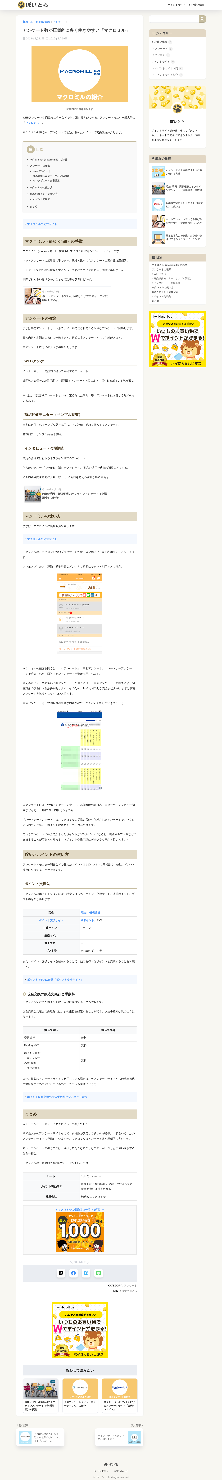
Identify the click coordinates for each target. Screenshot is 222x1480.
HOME (111, 1464)
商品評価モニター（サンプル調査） (52, 175)
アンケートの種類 (40, 165)
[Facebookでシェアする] (73, 1273)
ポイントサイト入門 (169, 69)
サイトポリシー (102, 1470)
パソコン (162, 55)
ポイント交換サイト (51, 920)
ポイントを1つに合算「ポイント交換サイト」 (55, 979)
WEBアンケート (42, 171)
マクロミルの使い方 (41, 187)
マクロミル (32, 122)
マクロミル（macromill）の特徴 (49, 159)
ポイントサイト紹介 (169, 75)
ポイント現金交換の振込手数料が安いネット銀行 (57, 1096)
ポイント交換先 (41, 199)
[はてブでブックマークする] (86, 1273)
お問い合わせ (120, 1470)
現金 (83, 912)
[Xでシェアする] (60, 1273)
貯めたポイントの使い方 (44, 193)
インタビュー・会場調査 (46, 180)
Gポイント (87, 920)
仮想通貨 (94, 912)
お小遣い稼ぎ (196, 5)
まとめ (33, 206)
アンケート (130, 1285)
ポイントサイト (177, 5)
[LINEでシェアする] (99, 1273)
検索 (202, 19)
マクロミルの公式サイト (42, 224)
